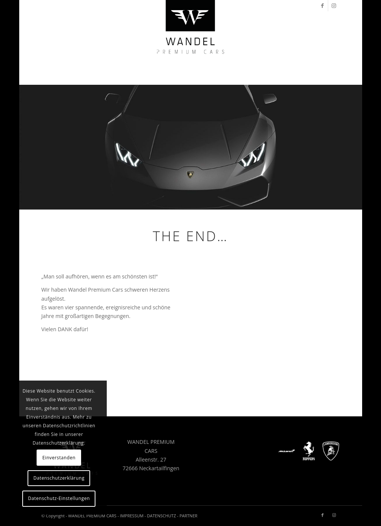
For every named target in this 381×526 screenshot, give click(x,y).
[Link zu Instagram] (334, 5)
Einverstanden (58, 457)
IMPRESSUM (131, 515)
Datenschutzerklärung (58, 478)
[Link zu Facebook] (322, 5)
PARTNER (189, 515)
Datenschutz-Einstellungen (59, 498)
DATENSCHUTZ (161, 515)
